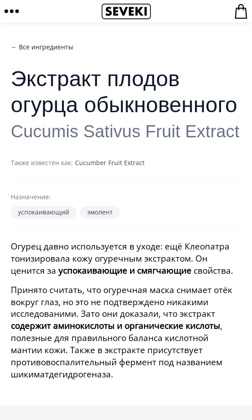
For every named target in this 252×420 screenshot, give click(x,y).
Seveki (126, 11)
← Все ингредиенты (42, 47)
